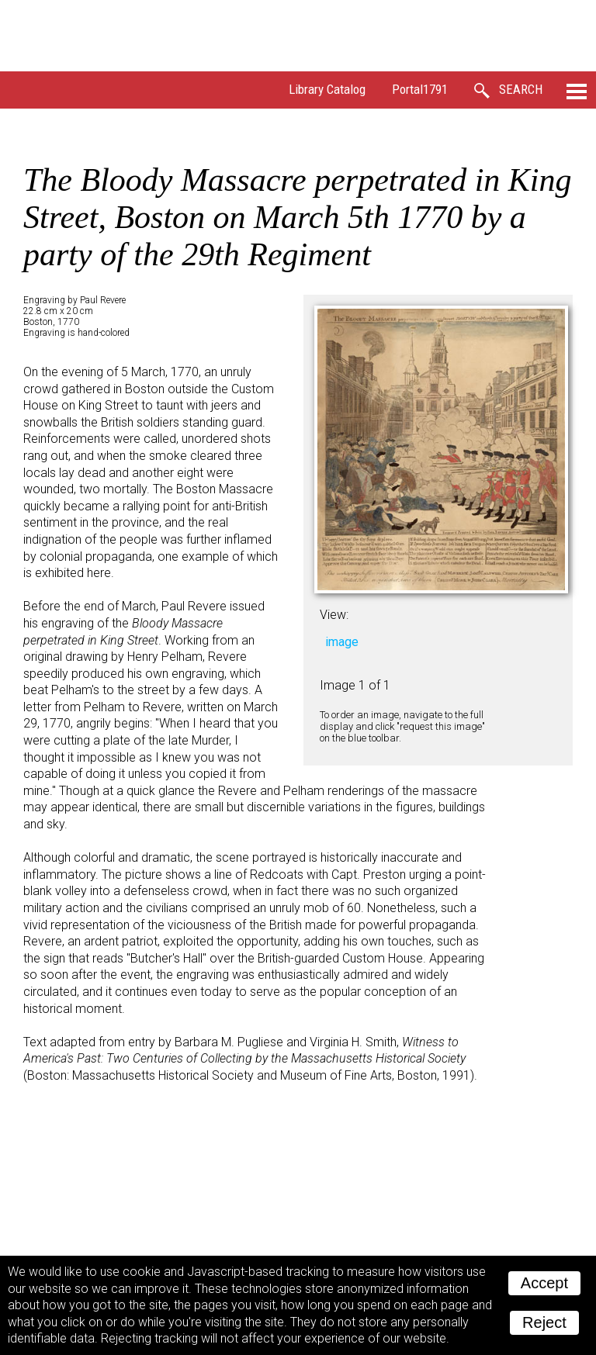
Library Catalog (327, 89)
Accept (544, 1282)
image (342, 641)
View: (334, 614)
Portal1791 (420, 89)
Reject (544, 1322)
